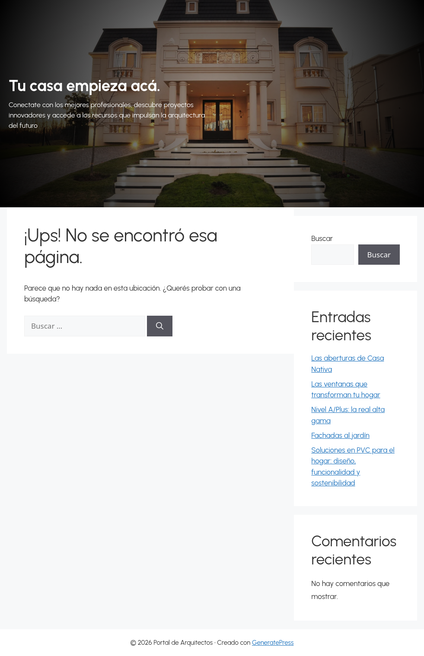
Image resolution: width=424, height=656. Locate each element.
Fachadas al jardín (340, 435)
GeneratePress (273, 642)
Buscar (322, 238)
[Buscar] (159, 326)
